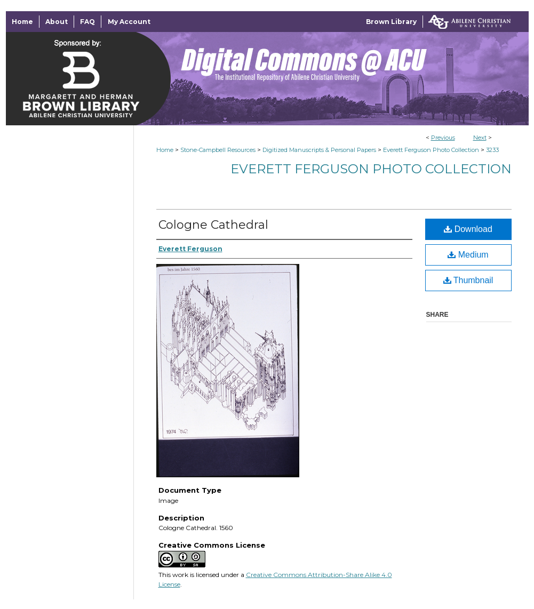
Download (468, 229)
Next (480, 137)
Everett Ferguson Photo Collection (431, 150)
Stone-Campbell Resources (218, 150)
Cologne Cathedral (213, 225)
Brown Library (391, 22)
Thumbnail (468, 280)
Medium (468, 254)
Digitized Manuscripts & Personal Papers (319, 150)
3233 (492, 150)
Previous (443, 137)
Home (164, 150)
